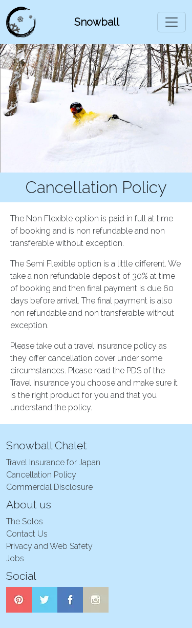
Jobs (15, 558)
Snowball (96, 22)
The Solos (24, 521)
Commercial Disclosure (49, 487)
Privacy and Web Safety (49, 546)
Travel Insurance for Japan (53, 462)
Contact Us (27, 534)
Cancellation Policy (41, 475)
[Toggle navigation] (171, 22)
